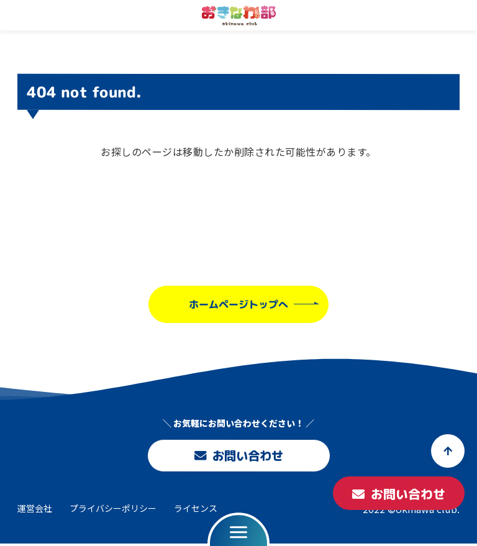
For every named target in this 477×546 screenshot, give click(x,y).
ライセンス (195, 510)
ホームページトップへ (238, 304)
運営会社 (34, 510)
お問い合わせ (238, 456)
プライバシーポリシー (113, 510)
